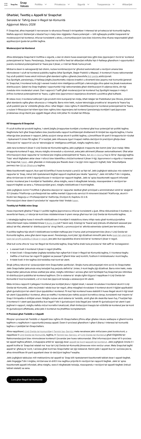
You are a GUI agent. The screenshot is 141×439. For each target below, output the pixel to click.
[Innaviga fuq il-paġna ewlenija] (14, 4)
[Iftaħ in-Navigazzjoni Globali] (6, 4)
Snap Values (24, 4)
